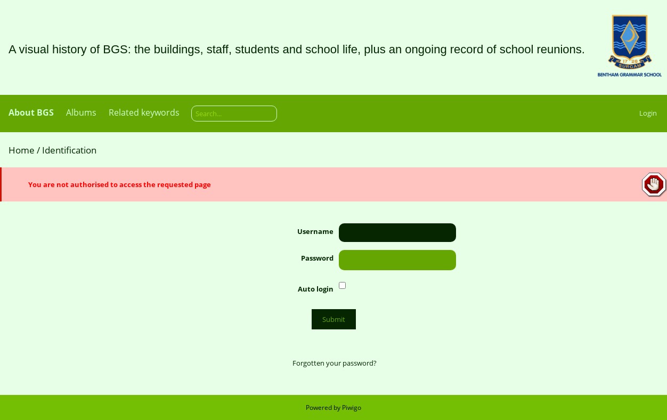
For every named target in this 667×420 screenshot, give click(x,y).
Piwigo (351, 407)
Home (22, 150)
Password (317, 258)
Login (648, 113)
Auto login (315, 289)
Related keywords (144, 112)
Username (315, 231)
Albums (81, 112)
